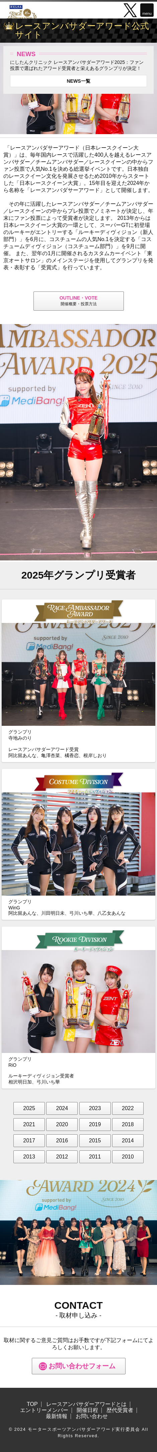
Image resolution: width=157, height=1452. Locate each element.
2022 (128, 1108)
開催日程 (87, 1410)
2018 (128, 1124)
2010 (128, 1157)
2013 (29, 1157)
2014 (128, 1140)
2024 (62, 1108)
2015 (95, 1140)
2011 (95, 1157)
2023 (95, 1108)
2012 (62, 1157)
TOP (32, 1404)
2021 (29, 1124)
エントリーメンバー (44, 1410)
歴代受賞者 (119, 1410)
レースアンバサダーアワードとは (86, 1404)
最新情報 (56, 1416)
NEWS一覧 (78, 81)
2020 (62, 1124)
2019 (95, 1124)
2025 (29, 1108)
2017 (29, 1140)
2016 (62, 1140)
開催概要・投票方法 (79, 300)
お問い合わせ (92, 1416)
